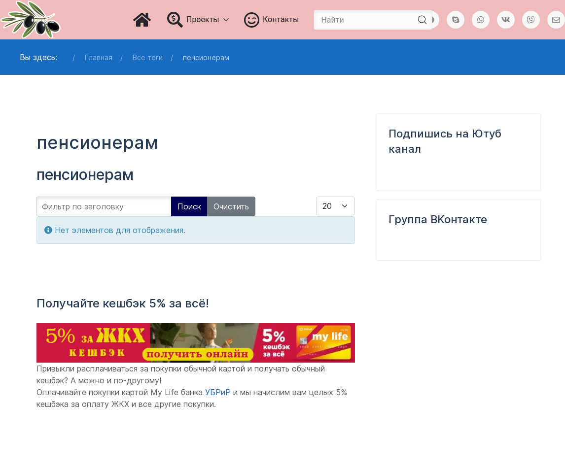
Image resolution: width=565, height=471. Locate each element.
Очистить (231, 206)
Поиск (189, 206)
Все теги (148, 57)
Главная (98, 57)
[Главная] (142, 19)
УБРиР (218, 392)
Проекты (198, 20)
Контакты (271, 20)
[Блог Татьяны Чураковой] (30, 19)
